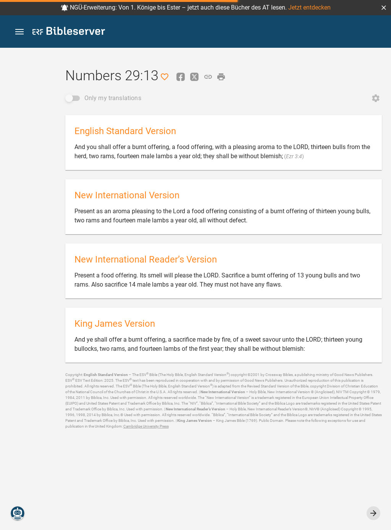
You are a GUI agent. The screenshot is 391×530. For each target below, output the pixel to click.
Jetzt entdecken (309, 7)
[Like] (164, 77)
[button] (384, 7)
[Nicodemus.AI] (17, 513)
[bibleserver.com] (68, 32)
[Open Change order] (376, 98)
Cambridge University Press (146, 426)
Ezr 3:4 (294, 156)
